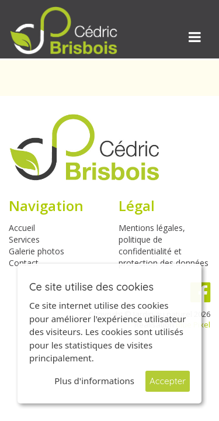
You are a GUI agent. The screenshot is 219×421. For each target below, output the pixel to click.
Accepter (168, 381)
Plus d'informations (94, 381)
